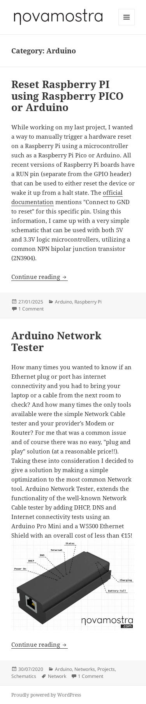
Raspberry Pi (88, 301)
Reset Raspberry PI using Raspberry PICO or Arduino (67, 96)
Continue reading (39, 277)
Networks (84, 669)
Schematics (23, 676)
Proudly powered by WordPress (46, 695)
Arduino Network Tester (56, 341)
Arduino (63, 301)
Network (57, 676)
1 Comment (31, 308)
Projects (106, 669)
